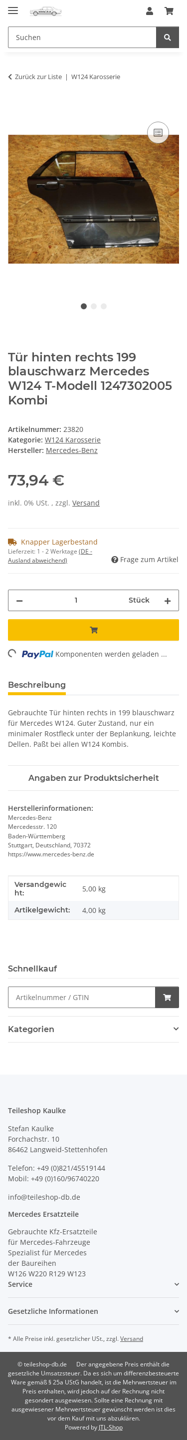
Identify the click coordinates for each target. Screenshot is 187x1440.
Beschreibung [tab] (37, 685)
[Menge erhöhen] (168, 600)
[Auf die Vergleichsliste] (158, 133)
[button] (150, 11)
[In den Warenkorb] (16, 108)
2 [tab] (94, 306)
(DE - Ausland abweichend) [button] (50, 556)
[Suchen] (167, 37)
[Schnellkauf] (82, 997)
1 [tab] (84, 306)
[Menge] (76, 600)
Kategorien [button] (31, 1029)
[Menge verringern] (19, 600)
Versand (86, 503)
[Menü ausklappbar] (13, 6)
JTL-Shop (111, 1427)
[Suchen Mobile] (82, 37)
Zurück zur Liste (38, 76)
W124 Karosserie (73, 439)
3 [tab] (104, 306)
